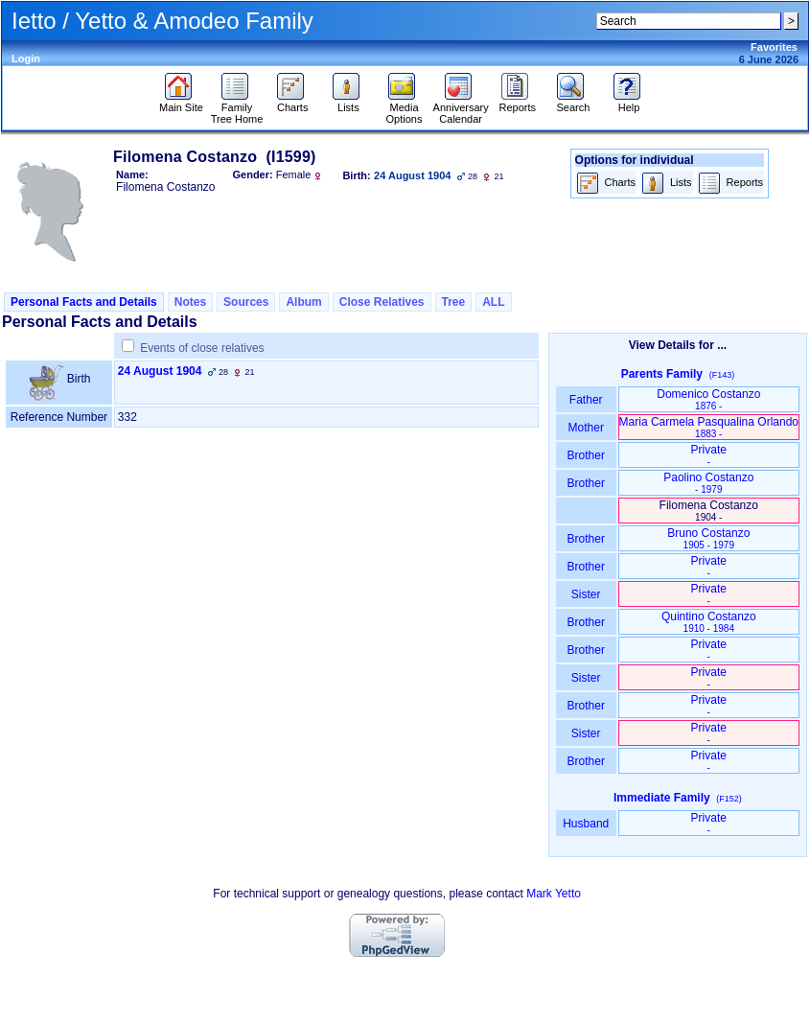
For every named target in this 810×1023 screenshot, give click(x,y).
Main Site (181, 102)
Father (586, 400)
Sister (586, 594)
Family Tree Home (237, 108)
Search (572, 102)
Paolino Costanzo (708, 483)
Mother (586, 427)
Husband (586, 823)
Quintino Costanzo (708, 622)
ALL (493, 302)
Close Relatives (382, 302)
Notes (190, 302)
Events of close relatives (202, 348)
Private (709, 455)
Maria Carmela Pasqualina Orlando (708, 427)
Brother (586, 455)
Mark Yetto (553, 893)
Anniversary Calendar (461, 108)
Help (629, 102)
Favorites (774, 47)
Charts (293, 102)
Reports (518, 102)
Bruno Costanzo (708, 538)
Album (303, 302)
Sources (245, 302)
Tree (454, 302)
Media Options (404, 108)
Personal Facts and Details (84, 302)
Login (26, 58)
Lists (348, 102)
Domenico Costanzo (708, 399)
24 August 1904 (160, 371)
